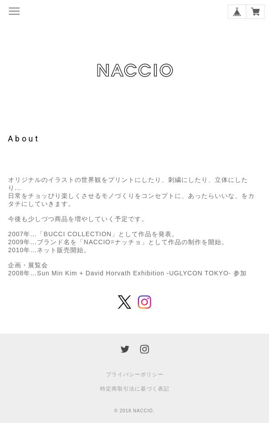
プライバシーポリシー (135, 374)
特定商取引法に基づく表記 (134, 389)
